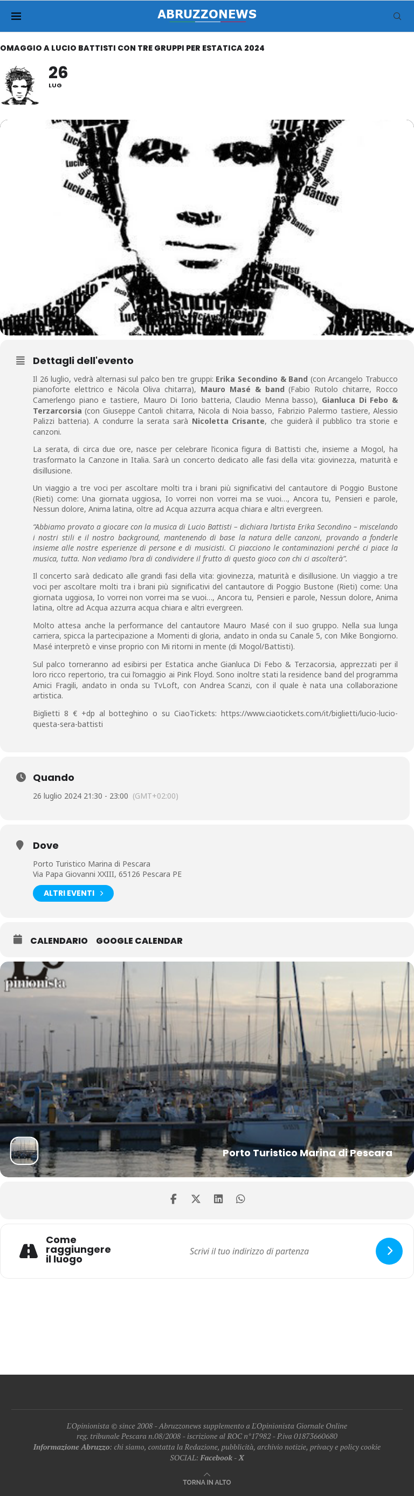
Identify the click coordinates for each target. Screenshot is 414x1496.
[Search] (397, 16)
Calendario (59, 941)
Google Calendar (139, 941)
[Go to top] (207, 1482)
